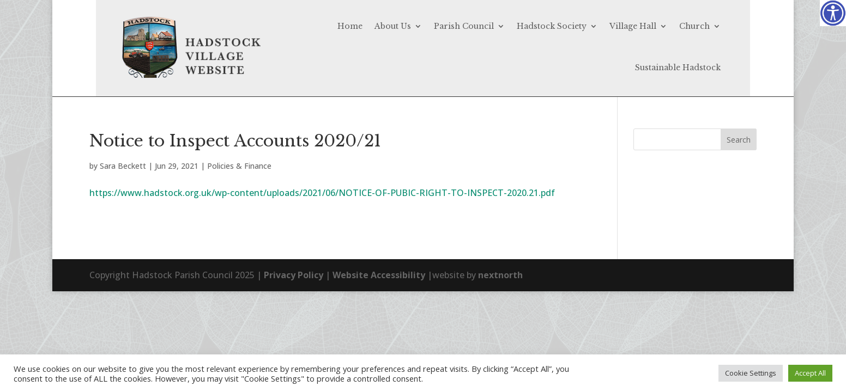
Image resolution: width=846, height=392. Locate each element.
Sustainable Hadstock (678, 67)
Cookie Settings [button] (750, 373)
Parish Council (464, 26)
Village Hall (632, 26)
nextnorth (500, 275)
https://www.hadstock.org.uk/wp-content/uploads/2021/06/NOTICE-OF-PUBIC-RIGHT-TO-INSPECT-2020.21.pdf (322, 193)
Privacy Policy (293, 275)
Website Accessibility (379, 275)
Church (694, 26)
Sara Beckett (123, 166)
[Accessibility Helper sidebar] (833, 13)
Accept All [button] (810, 373)
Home (349, 26)
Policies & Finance (239, 166)
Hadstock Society (552, 26)
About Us (392, 26)
